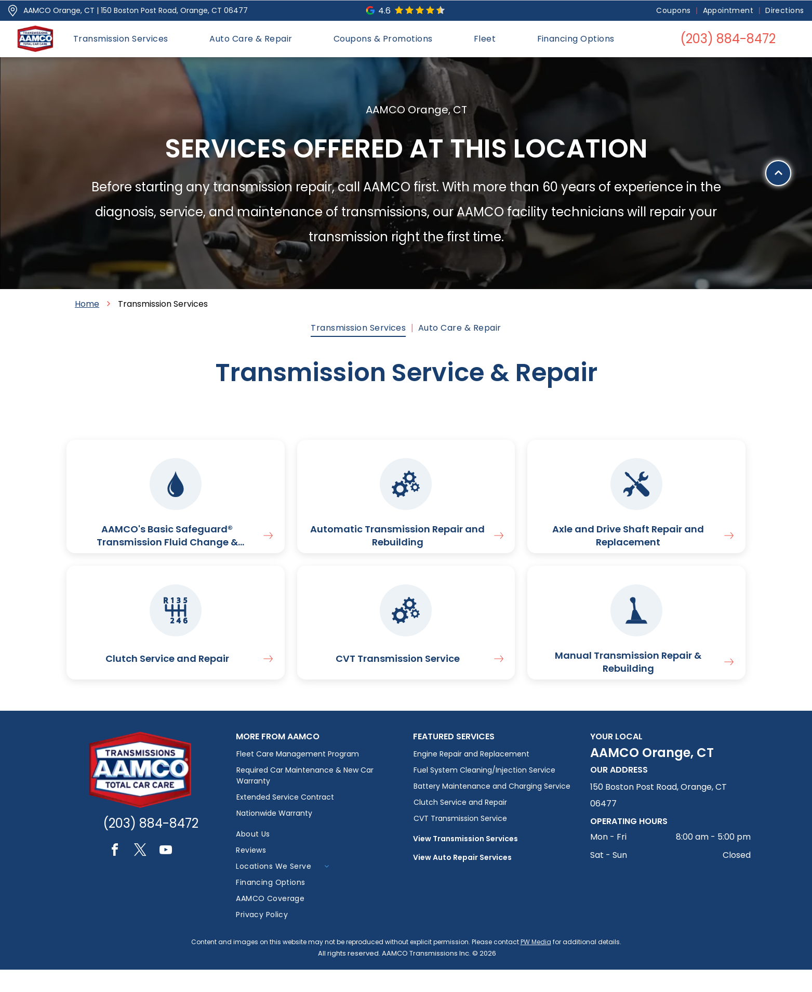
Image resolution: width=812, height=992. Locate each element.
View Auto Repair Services (462, 879)
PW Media (536, 964)
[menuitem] (674, 11)
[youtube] (165, 873)
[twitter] (140, 873)
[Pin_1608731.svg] (12, 10)
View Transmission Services (465, 861)
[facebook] (114, 873)
